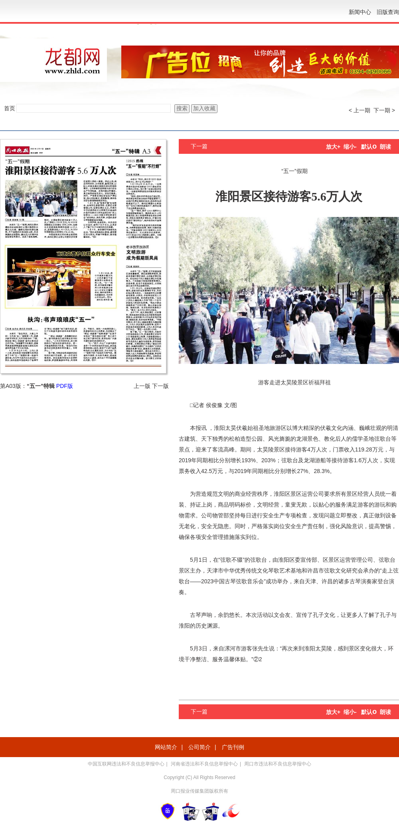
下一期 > (384, 110)
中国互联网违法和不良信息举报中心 (126, 764)
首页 (9, 108)
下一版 (160, 386)
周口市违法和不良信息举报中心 (277, 764)
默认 (369, 146)
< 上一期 (359, 110)
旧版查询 (388, 12)
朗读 (385, 146)
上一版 (142, 386)
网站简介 (166, 747)
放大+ (333, 146)
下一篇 (199, 146)
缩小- (350, 146)
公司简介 (199, 747)
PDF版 (64, 386)
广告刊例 (233, 747)
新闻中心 (360, 12)
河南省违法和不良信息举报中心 (204, 764)
